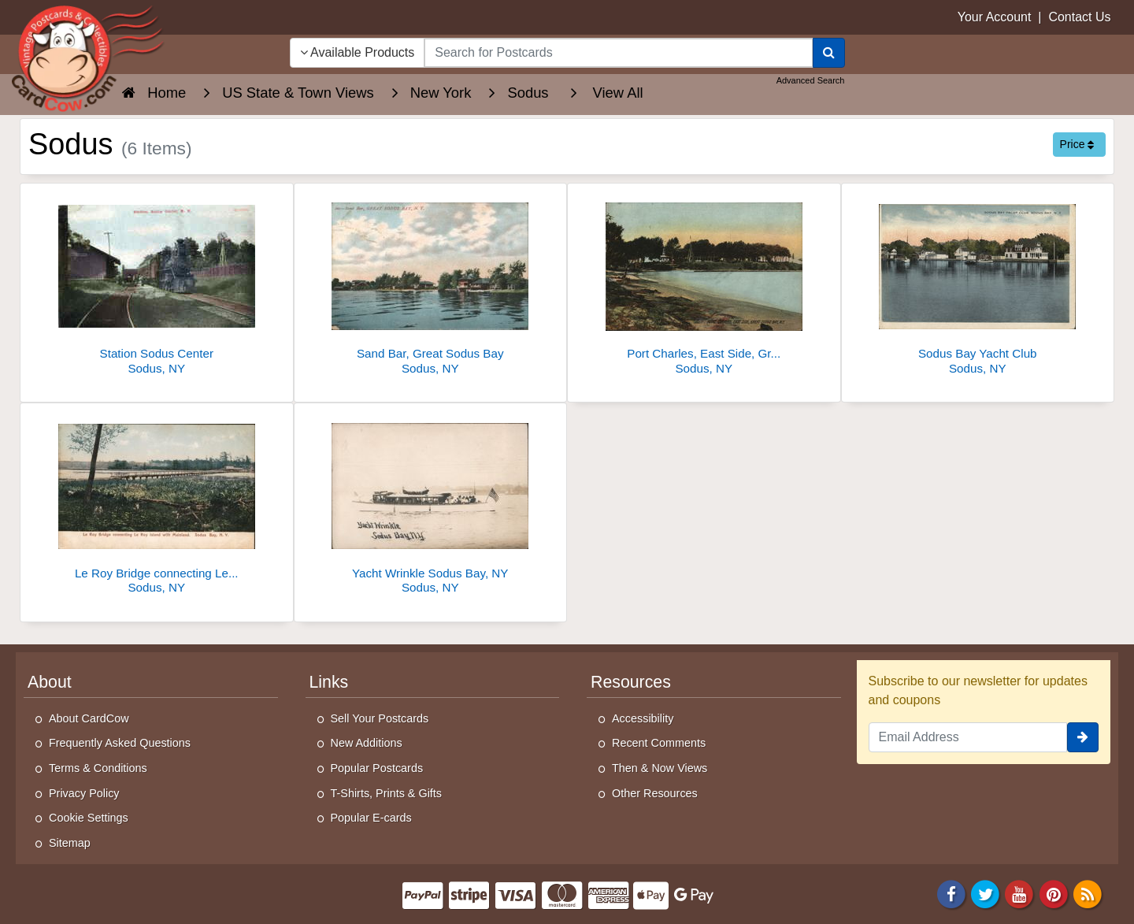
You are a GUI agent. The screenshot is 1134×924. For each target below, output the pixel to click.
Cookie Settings (88, 817)
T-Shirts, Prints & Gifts (387, 793)
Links (329, 682)
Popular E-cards (371, 817)
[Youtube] (1019, 894)
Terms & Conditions (98, 768)
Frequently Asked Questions (120, 743)
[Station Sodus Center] (156, 283)
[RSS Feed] (1087, 894)
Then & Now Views (659, 768)
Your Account (995, 17)
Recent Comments (659, 743)
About (50, 682)
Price (1077, 144)
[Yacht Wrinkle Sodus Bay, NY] (431, 503)
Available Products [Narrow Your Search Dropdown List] (357, 52)
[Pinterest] (1053, 894)
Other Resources (655, 793)
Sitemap (70, 843)
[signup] (1083, 737)
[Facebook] (951, 894)
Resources (631, 682)
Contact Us (1079, 17)
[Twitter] (985, 894)
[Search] (829, 53)
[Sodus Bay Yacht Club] (978, 283)
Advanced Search (810, 80)
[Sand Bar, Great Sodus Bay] (431, 283)
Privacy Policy (84, 793)
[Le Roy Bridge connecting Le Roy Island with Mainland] (156, 503)
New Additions (366, 743)
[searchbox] (618, 53)
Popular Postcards (377, 768)
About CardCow (89, 718)
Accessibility (642, 718)
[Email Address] (968, 737)
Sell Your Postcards (380, 718)
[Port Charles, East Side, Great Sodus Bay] (704, 283)
